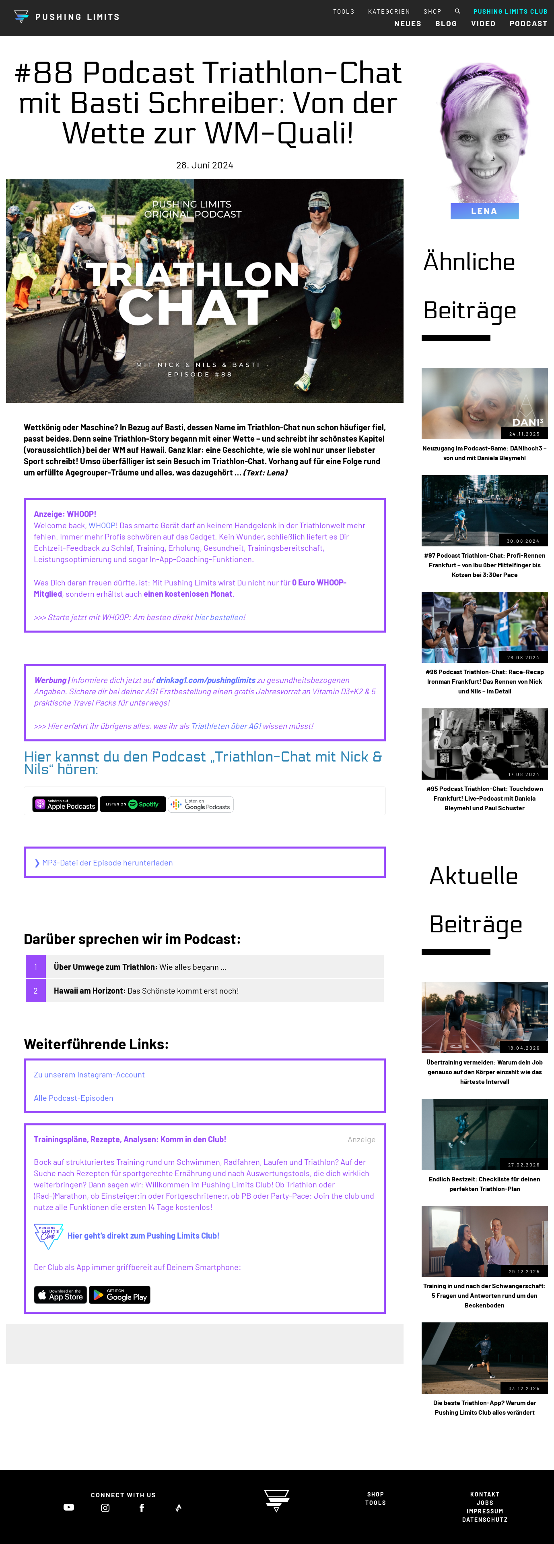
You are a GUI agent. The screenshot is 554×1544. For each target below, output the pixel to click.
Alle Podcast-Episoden (73, 1097)
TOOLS (344, 11)
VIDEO (483, 23)
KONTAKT (485, 1494)
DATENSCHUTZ (485, 1519)
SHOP (433, 11)
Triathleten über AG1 (226, 725)
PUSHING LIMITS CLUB (511, 11)
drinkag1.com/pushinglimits (205, 680)
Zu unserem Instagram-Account (89, 1074)
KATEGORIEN (389, 11)
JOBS (485, 1502)
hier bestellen (218, 617)
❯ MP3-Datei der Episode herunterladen (103, 862)
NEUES (408, 23)
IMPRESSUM (485, 1511)
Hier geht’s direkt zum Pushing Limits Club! (127, 1235)
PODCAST (529, 23)
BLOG (446, 23)
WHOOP (102, 525)
